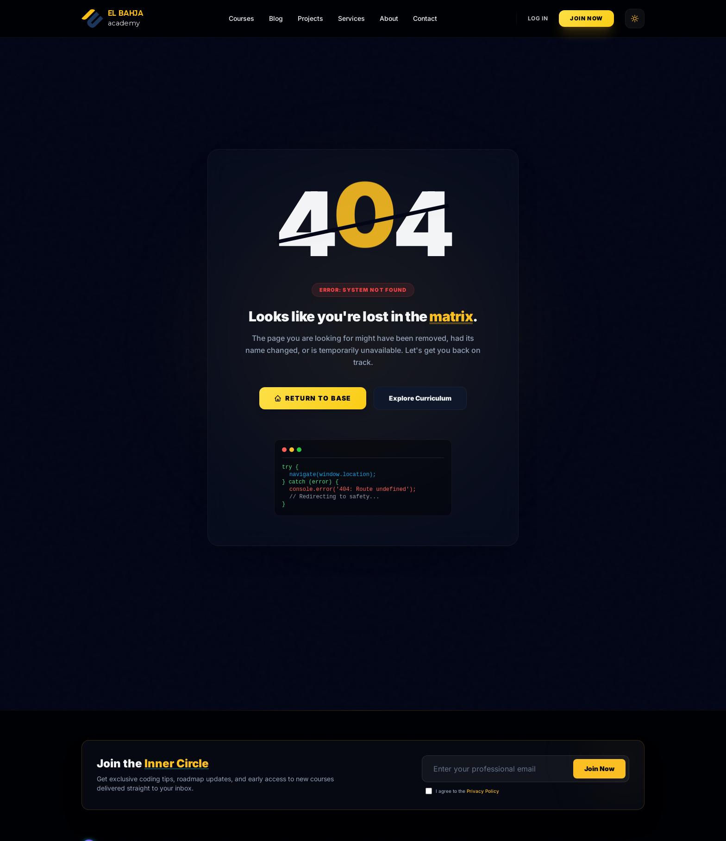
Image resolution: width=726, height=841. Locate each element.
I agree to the (467, 791)
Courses (241, 18)
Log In (538, 18)
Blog (276, 18)
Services (351, 18)
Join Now (586, 18)
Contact (425, 18)
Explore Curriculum (420, 398)
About (389, 18)
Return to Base (312, 398)
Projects (310, 18)
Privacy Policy (483, 791)
